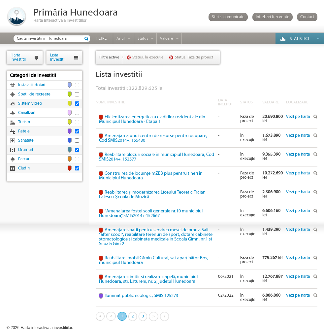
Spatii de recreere (34, 94)
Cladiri (24, 168)
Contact (307, 17)
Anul (120, 38)
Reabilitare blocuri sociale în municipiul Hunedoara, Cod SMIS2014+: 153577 (156, 157)
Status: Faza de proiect (194, 57)
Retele (24, 131)
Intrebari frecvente (272, 17)
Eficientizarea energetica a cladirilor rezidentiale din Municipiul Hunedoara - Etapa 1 (152, 119)
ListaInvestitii (57, 57)
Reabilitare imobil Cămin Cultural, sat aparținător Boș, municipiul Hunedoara (153, 260)
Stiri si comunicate (228, 17)
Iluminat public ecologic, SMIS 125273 (141, 295)
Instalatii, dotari (31, 85)
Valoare (166, 38)
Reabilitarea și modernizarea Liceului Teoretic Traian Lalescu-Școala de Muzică (152, 194)
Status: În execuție (147, 57)
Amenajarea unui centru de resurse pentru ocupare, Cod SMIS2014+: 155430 (153, 138)
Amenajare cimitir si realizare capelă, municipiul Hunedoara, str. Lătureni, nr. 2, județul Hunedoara (148, 279)
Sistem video (30, 103)
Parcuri (24, 159)
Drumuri (25, 149)
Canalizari (26, 112)
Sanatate (26, 140)
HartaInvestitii (18, 57)
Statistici (299, 38)
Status (143, 38)
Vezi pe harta (298, 117)
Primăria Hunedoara (75, 12)
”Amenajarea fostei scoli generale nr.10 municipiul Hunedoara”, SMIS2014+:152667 (151, 213)
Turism (24, 122)
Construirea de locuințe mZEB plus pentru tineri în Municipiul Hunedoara (151, 175)
